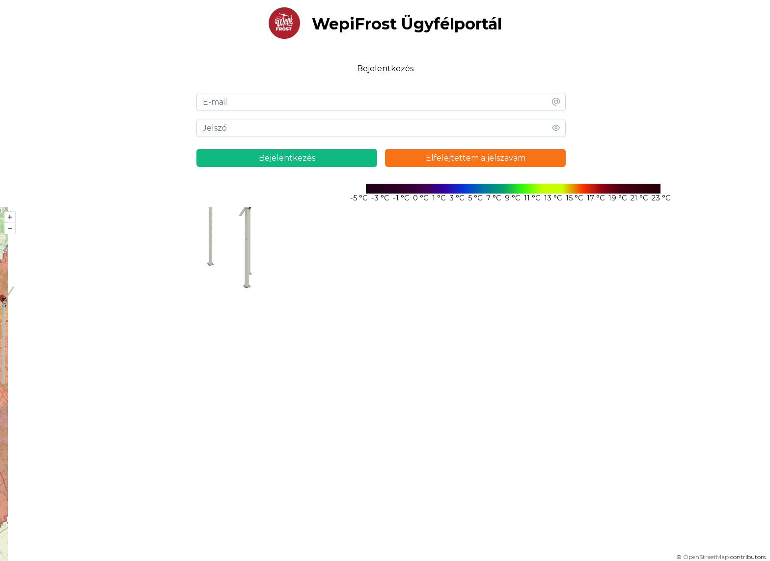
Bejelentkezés (287, 158)
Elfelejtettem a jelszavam (475, 158)
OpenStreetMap (706, 557)
